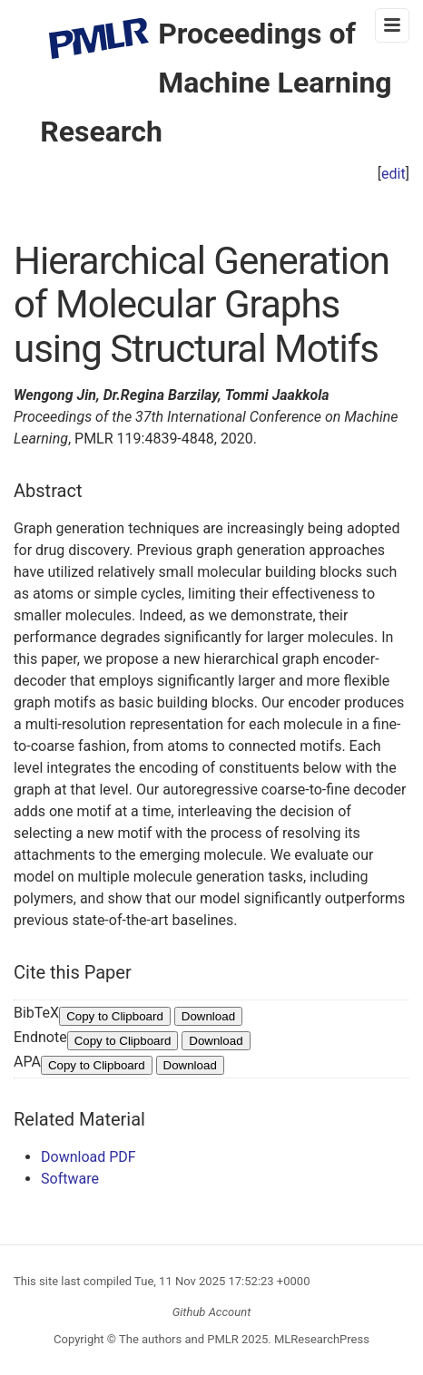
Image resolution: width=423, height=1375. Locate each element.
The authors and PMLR (179, 1339)
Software (70, 1178)
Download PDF (88, 1156)
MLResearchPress (320, 1339)
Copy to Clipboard (114, 1016)
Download (208, 1016)
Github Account (211, 1312)
